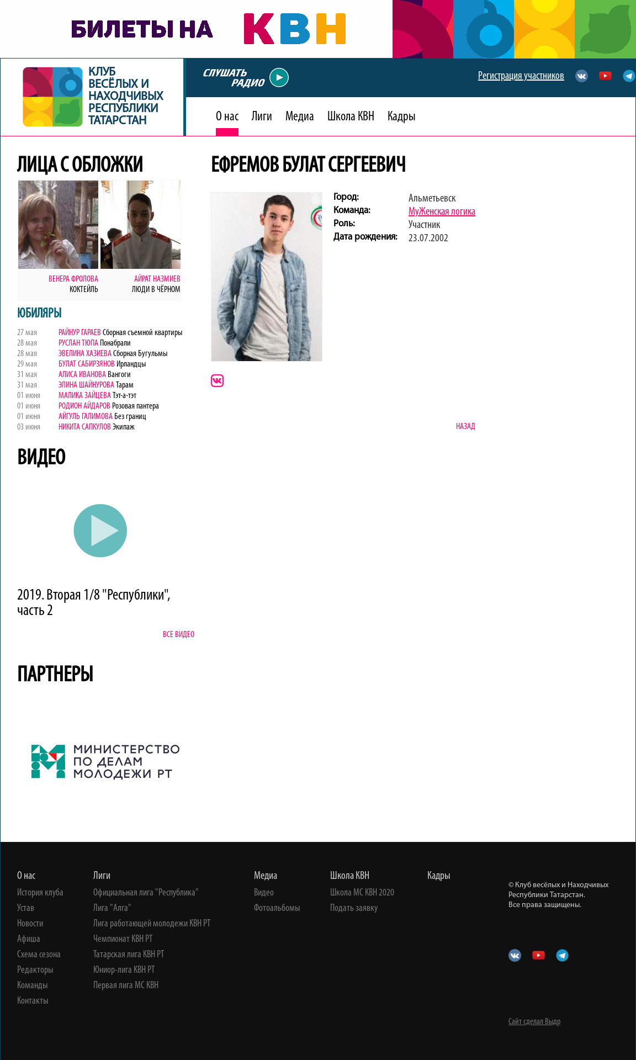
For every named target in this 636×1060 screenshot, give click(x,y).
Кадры (402, 117)
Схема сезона (39, 955)
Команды (32, 986)
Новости (30, 924)
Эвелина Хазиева (85, 353)
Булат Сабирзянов (87, 364)
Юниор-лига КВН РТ (124, 971)
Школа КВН (350, 117)
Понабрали (114, 343)
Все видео (178, 634)
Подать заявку (354, 909)
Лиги (262, 117)
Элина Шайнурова (87, 385)
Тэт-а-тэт (123, 395)
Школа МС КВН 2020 (362, 893)
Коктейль (84, 289)
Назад (465, 426)
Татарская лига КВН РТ (128, 955)
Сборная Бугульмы (139, 353)
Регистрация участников (521, 76)
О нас (227, 117)
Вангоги (118, 374)
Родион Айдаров (84, 406)
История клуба (40, 893)
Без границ (129, 416)
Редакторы (35, 971)
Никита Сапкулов (86, 427)
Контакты (33, 1001)
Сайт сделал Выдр (534, 1021)
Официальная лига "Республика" (146, 893)
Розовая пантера (134, 406)
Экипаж (124, 427)
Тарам (125, 385)
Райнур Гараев (80, 332)
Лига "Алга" (112, 909)
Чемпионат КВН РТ (122, 940)
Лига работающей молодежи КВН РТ (151, 924)
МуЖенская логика (442, 212)
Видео (264, 893)
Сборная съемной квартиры (141, 332)
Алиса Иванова (82, 374)
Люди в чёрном (156, 289)
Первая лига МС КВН (125, 986)
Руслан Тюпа (78, 343)
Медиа (299, 117)
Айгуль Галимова (86, 416)
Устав (25, 909)
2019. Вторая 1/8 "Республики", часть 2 (93, 603)
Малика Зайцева (85, 395)
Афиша (28, 940)
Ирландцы (130, 364)
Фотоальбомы (277, 909)
